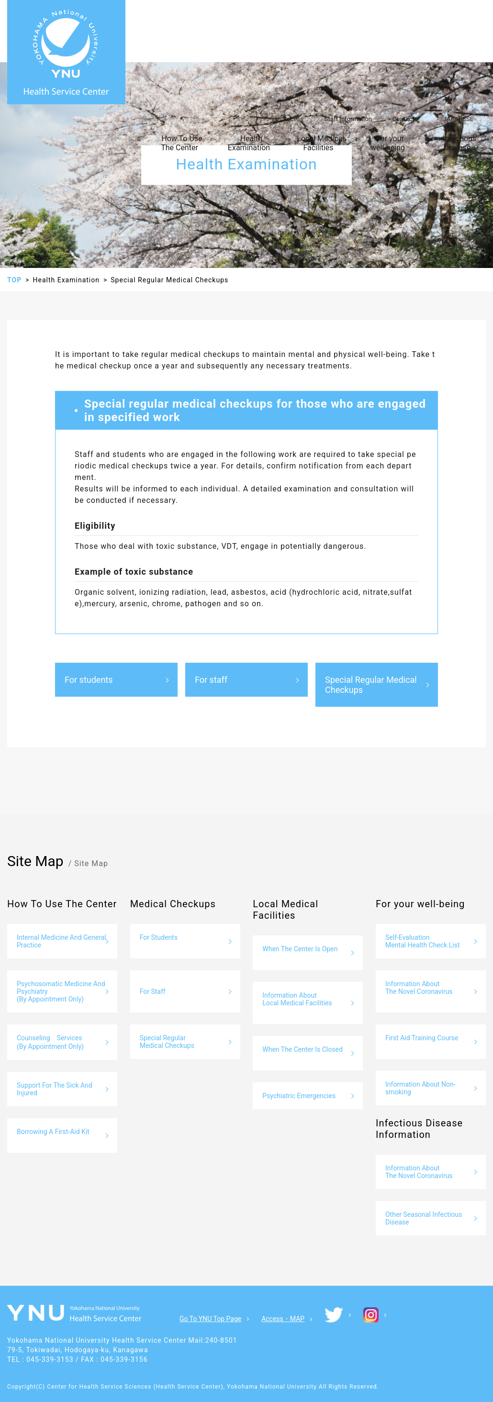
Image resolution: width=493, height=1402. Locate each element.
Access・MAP (282, 1319)
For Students (159, 937)
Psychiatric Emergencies (299, 1096)
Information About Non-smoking (420, 1088)
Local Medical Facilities (318, 143)
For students (89, 680)
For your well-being (387, 143)
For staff (211, 680)
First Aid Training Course (422, 1038)
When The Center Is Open (299, 949)
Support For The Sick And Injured (54, 1089)
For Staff (153, 991)
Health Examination (249, 143)
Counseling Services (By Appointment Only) (50, 1042)
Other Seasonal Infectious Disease (423, 1218)
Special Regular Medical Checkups (371, 685)
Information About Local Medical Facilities (297, 999)
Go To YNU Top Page (210, 1319)
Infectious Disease (457, 143)
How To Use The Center (179, 143)
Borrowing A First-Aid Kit (53, 1131)
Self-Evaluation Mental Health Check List (422, 941)
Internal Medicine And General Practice (61, 941)
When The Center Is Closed (302, 1049)
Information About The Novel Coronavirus (419, 987)
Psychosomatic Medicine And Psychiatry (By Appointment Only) (61, 991)
